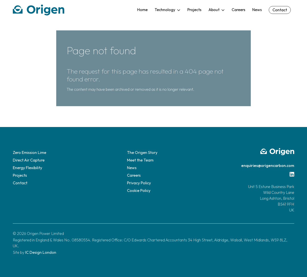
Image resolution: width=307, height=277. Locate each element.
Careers (134, 175)
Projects (20, 175)
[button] (167, 10)
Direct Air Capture (29, 160)
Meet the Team (140, 160)
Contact (20, 182)
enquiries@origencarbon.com (267, 165)
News (132, 167)
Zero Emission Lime (29, 152)
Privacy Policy (139, 182)
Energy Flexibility (27, 167)
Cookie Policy (138, 190)
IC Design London (40, 252)
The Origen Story (142, 152)
